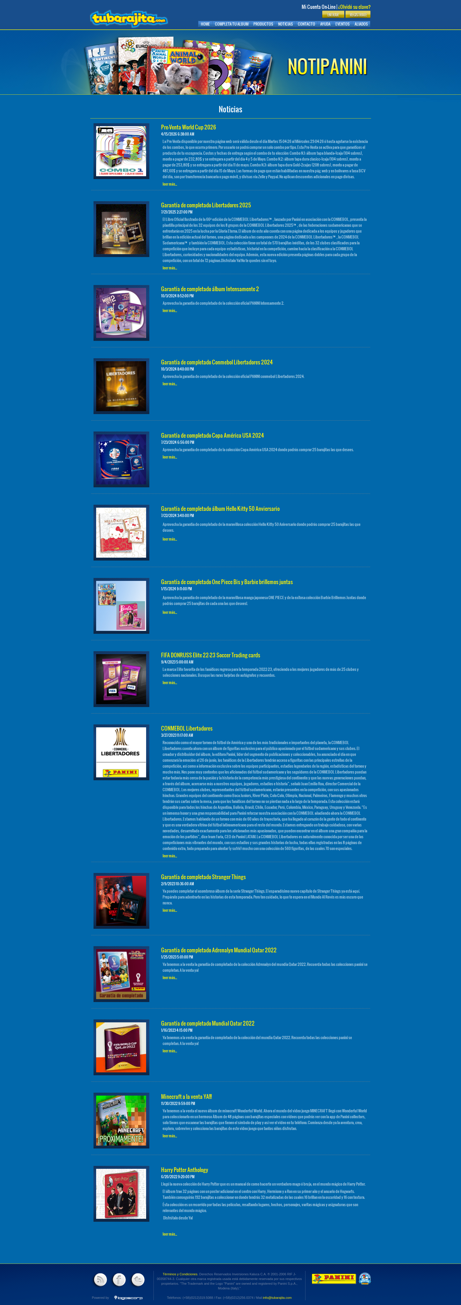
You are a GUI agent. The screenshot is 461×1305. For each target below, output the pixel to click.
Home (205, 24)
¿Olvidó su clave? (354, 6)
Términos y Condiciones (180, 1274)
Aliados (361, 24)
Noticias (285, 24)
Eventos (342, 24)
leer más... (170, 184)
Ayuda (325, 24)
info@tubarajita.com (277, 1297)
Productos (263, 24)
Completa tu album (231, 24)
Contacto (306, 24)
